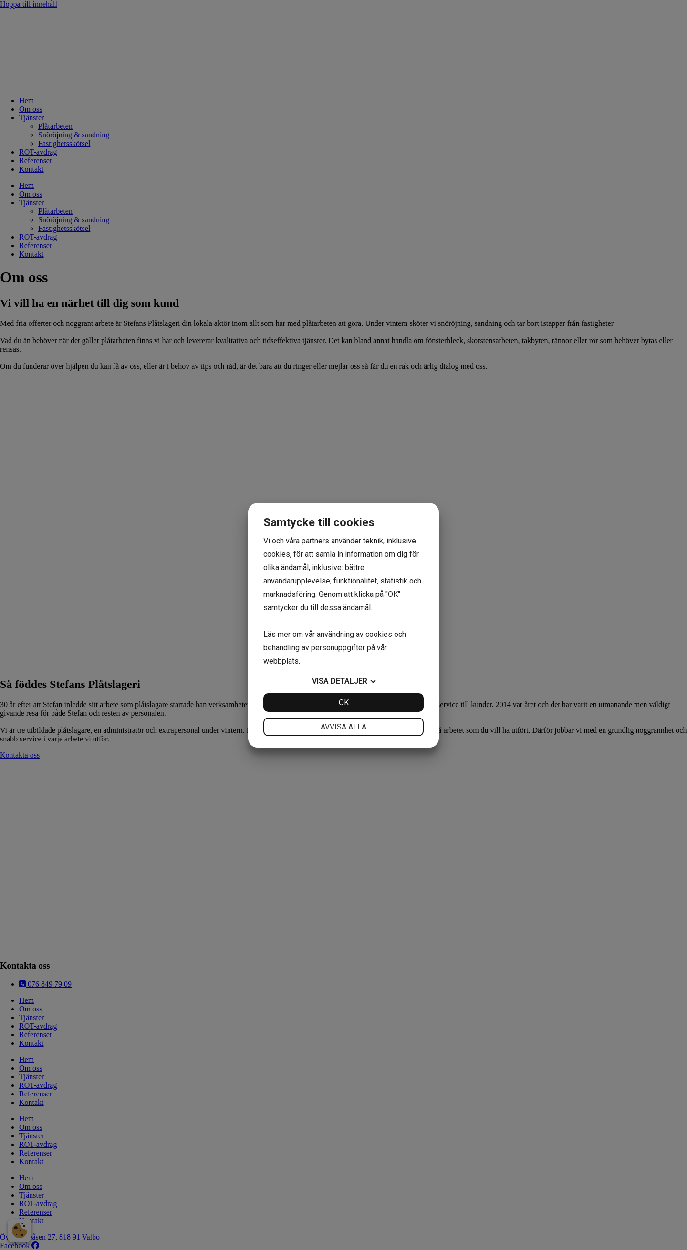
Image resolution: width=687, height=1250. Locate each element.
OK (344, 702)
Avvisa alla (343, 726)
